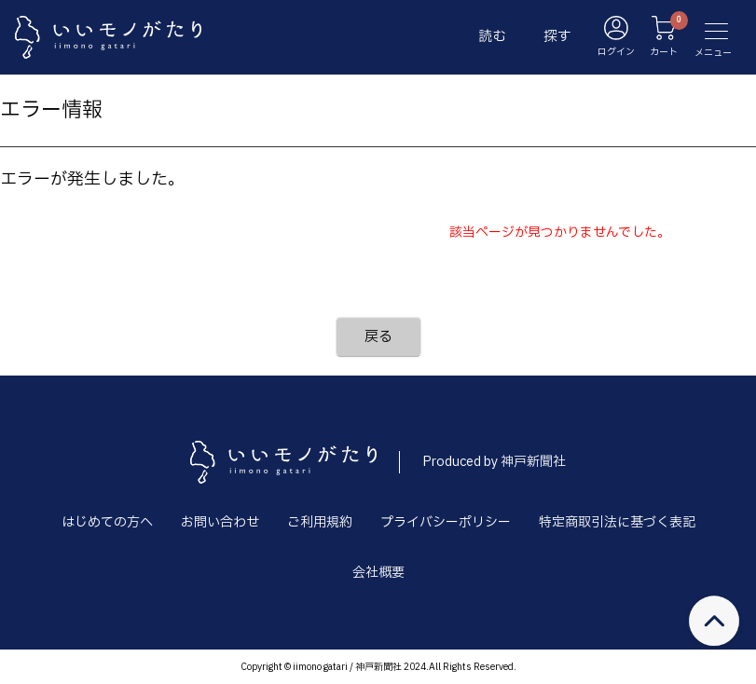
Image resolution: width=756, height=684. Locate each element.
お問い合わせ (220, 522)
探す (557, 37)
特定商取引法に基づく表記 (617, 522)
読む (492, 37)
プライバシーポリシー (445, 522)
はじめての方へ (107, 522)
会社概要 (378, 572)
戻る (378, 337)
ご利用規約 (319, 522)
